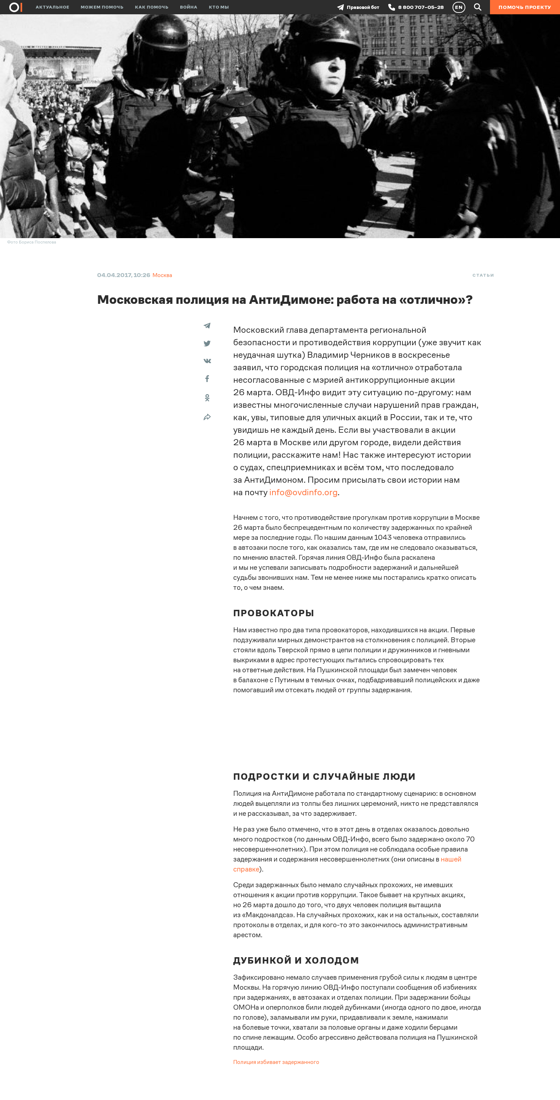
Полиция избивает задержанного (276, 1062)
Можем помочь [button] (102, 7)
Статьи (483, 275)
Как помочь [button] (152, 7)
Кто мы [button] (219, 7)
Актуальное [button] (52, 7)
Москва (162, 275)
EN (459, 7)
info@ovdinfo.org (303, 492)
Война (189, 7)
